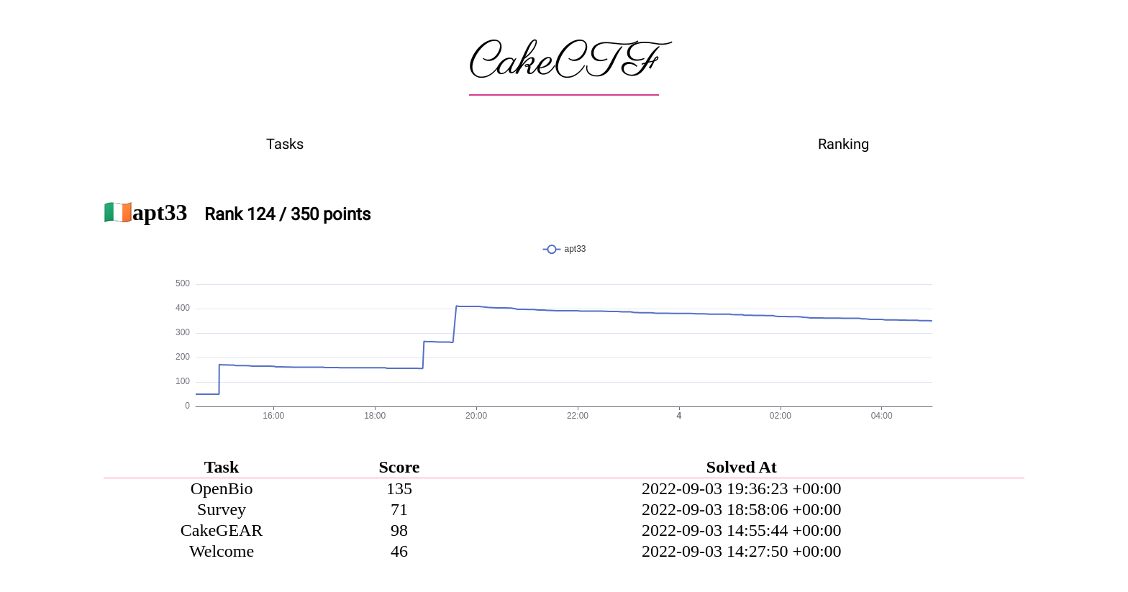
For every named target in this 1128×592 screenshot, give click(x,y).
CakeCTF (564, 62)
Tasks (285, 143)
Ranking (843, 143)
